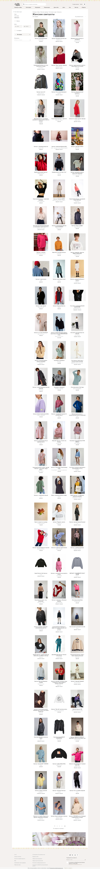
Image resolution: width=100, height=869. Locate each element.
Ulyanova (41, 657)
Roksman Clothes (59, 120)
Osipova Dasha (77, 41)
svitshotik (41, 818)
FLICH (59, 496)
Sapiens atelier (59, 817)
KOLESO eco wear (41, 228)
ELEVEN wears (77, 601)
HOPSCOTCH (77, 255)
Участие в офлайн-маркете (19, 858)
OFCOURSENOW (40, 201)
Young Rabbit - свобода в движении (59, 470)
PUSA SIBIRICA (77, 443)
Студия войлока (40, 523)
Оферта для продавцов (37, 858)
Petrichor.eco (59, 39)
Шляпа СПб (40, 148)
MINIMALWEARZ (41, 173)
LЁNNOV (77, 470)
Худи (15, 14)
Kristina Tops (77, 120)
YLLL (77, 792)
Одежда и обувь (18, 7)
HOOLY (77, 575)
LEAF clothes (40, 471)
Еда (70, 7)
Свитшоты (16, 17)
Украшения (37, 7)
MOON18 (59, 630)
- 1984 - (40, 280)
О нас (15, 854)
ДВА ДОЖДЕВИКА (77, 388)
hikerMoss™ (59, 523)
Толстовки (16, 15)
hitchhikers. (59, 253)
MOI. (41, 739)
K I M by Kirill (59, 657)
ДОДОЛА (77, 818)
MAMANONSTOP (40, 549)
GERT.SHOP (77, 94)
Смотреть (59, 841)
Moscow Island (77, 682)
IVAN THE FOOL (59, 66)
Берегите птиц (41, 684)
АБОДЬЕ (59, 362)
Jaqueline (41, 363)
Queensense (59, 228)
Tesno (77, 628)
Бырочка (59, 685)
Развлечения (47, 7)
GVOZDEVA (40, 67)
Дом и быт (56, 7)
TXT (77, 523)
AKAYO (59, 173)
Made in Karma (59, 549)
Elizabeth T (41, 792)
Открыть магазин (17, 856)
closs (59, 416)
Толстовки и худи (52, 12)
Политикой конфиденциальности (75, 864)
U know (59, 792)
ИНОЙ (59, 307)
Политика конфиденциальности (39, 862)
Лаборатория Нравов (59, 710)
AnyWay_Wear (59, 443)
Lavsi (77, 416)
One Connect (77, 335)
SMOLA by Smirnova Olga (77, 710)
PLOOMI (77, 67)
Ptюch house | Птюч (59, 336)
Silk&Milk (41, 122)
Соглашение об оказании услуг (39, 854)
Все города (23, 34)
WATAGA (77, 201)
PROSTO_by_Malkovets (77, 174)
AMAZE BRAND (59, 602)
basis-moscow (41, 307)
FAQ (15, 860)
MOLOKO (77, 148)
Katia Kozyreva (41, 93)
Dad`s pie (77, 657)
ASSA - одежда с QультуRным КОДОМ (59, 148)
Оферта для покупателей (38, 860)
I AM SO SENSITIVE (41, 415)
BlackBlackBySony (77, 308)
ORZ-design (40, 389)
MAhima (77, 281)
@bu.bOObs (59, 765)
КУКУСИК (41, 712)
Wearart (59, 93)
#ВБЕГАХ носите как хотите (77, 363)
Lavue (59, 280)
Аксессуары (28, 7)
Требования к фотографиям (20, 862)
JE (40, 496)
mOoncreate (40, 39)
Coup (41, 574)
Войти (81, 4)
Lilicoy (41, 443)
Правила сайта (35, 856)
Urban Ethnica (77, 227)
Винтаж (76, 7)
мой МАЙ (41, 629)
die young (59, 739)
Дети (64, 7)
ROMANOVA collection (77, 497)
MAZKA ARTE (77, 766)
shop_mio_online (40, 602)
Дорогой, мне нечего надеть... (59, 200)
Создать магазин (75, 4)
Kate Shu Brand (41, 334)
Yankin (41, 765)
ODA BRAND (59, 575)
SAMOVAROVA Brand (40, 253)
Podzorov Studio (77, 549)
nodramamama (77, 739)
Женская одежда (44, 12)
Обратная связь (17, 864)
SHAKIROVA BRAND (59, 388)
